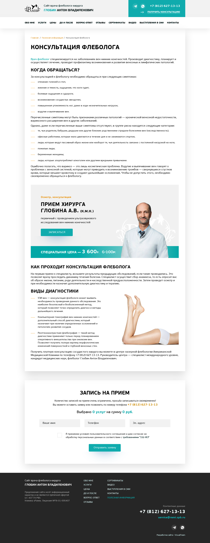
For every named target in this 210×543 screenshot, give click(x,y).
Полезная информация (121, 498)
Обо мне (30, 23)
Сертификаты (117, 23)
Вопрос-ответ (84, 23)
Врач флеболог (40, 59)
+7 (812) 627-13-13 (165, 6)
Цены (53, 23)
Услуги (42, 23)
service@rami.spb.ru (171, 517)
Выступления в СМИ (152, 23)
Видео (132, 23)
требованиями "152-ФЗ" (136, 437)
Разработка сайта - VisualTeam (171, 535)
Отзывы (100, 23)
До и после (66, 23)
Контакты (173, 23)
